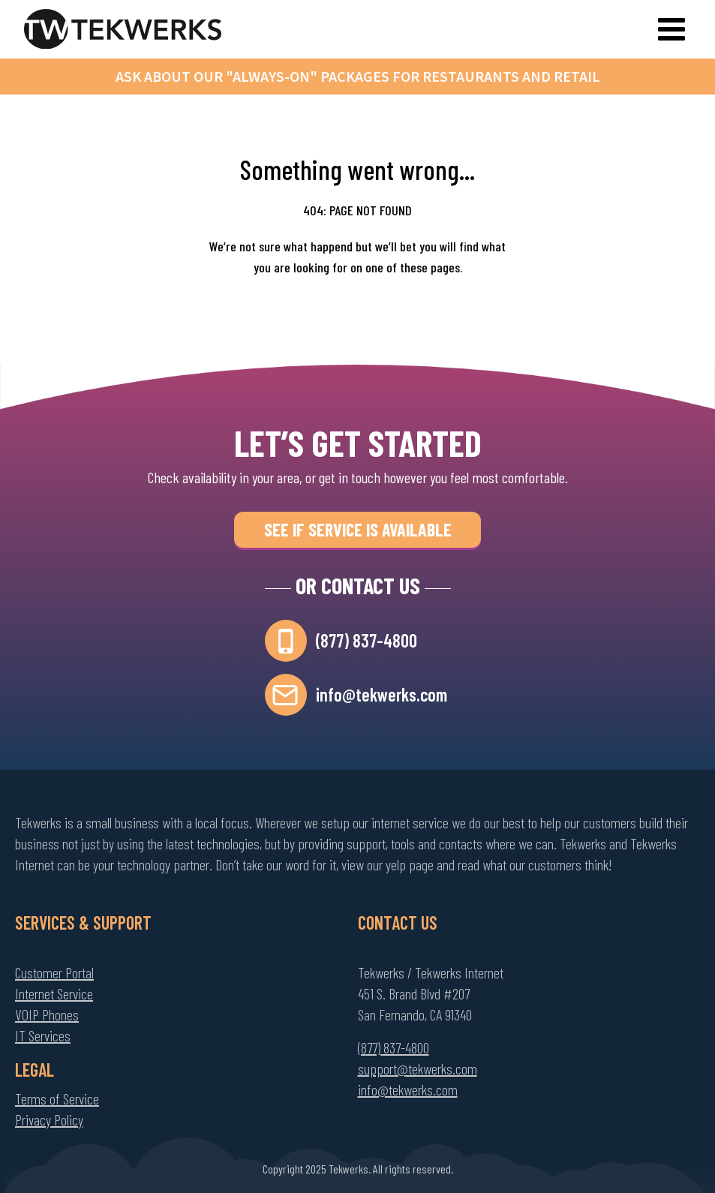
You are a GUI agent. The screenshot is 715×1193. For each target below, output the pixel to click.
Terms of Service (57, 1098)
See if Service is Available (358, 529)
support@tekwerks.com (417, 1068)
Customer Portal (54, 972)
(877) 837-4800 (366, 640)
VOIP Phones (47, 1014)
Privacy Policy (49, 1119)
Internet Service (54, 993)
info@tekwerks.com (381, 694)
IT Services (43, 1035)
